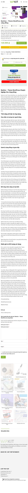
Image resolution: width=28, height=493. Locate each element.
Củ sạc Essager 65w (21, 403)
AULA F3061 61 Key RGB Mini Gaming (7, 404)
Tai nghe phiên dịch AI (7, 388)
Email (2, 358)
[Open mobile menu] (2, 2)
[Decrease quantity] (11, 43)
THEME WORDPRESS (15, 52)
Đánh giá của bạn (5, 336)
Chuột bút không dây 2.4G (21, 388)
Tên (2, 353)
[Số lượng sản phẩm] (13, 43)
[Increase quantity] (15, 43)
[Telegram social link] (11, 54)
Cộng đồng (8, 52)
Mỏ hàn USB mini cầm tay (21, 419)
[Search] (21, 2)
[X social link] (6, 54)
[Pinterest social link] (7, 54)
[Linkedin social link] (9, 54)
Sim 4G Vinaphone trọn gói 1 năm (7, 436)
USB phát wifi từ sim (21, 435)
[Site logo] (14, 1)
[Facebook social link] (4, 54)
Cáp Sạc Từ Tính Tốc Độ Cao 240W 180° (7, 420)
